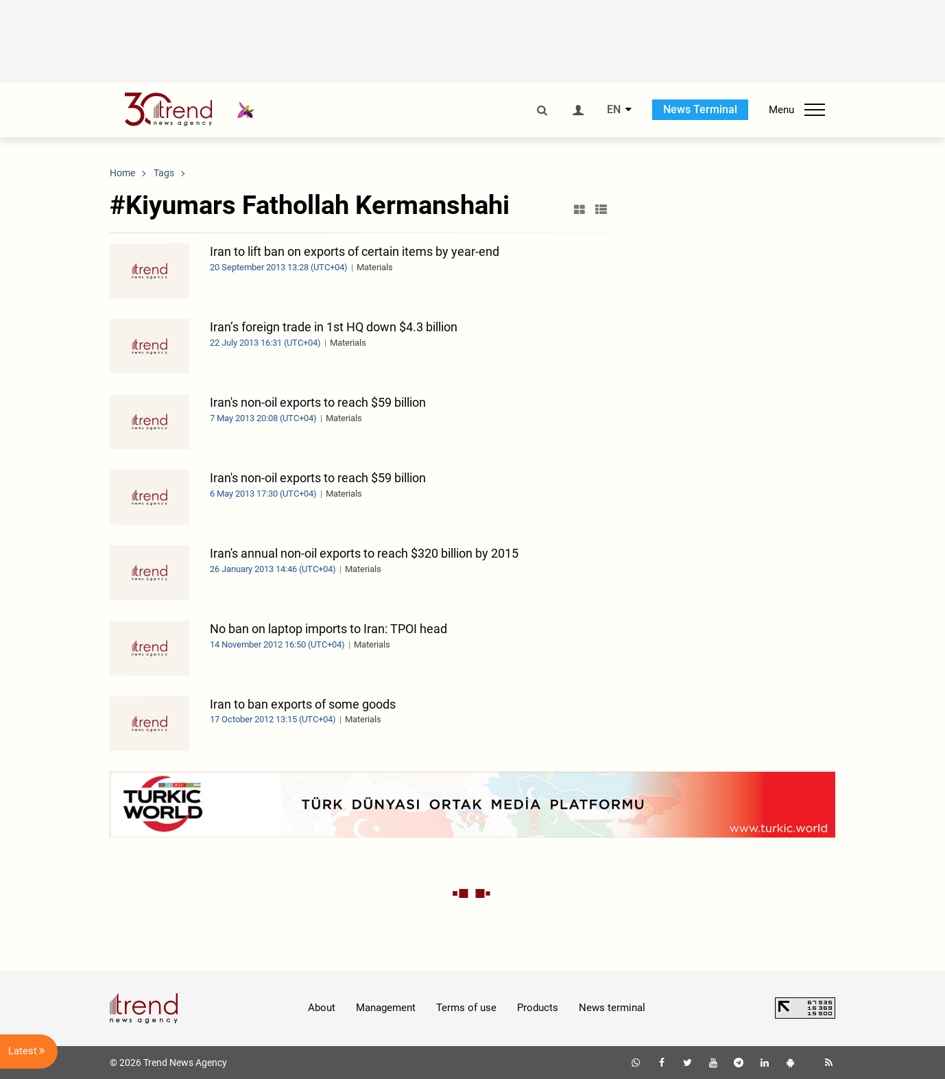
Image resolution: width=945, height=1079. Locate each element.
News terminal (612, 1007)
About (321, 1007)
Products (537, 1007)
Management (386, 1007)
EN (614, 109)
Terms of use (466, 1007)
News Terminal (700, 109)
